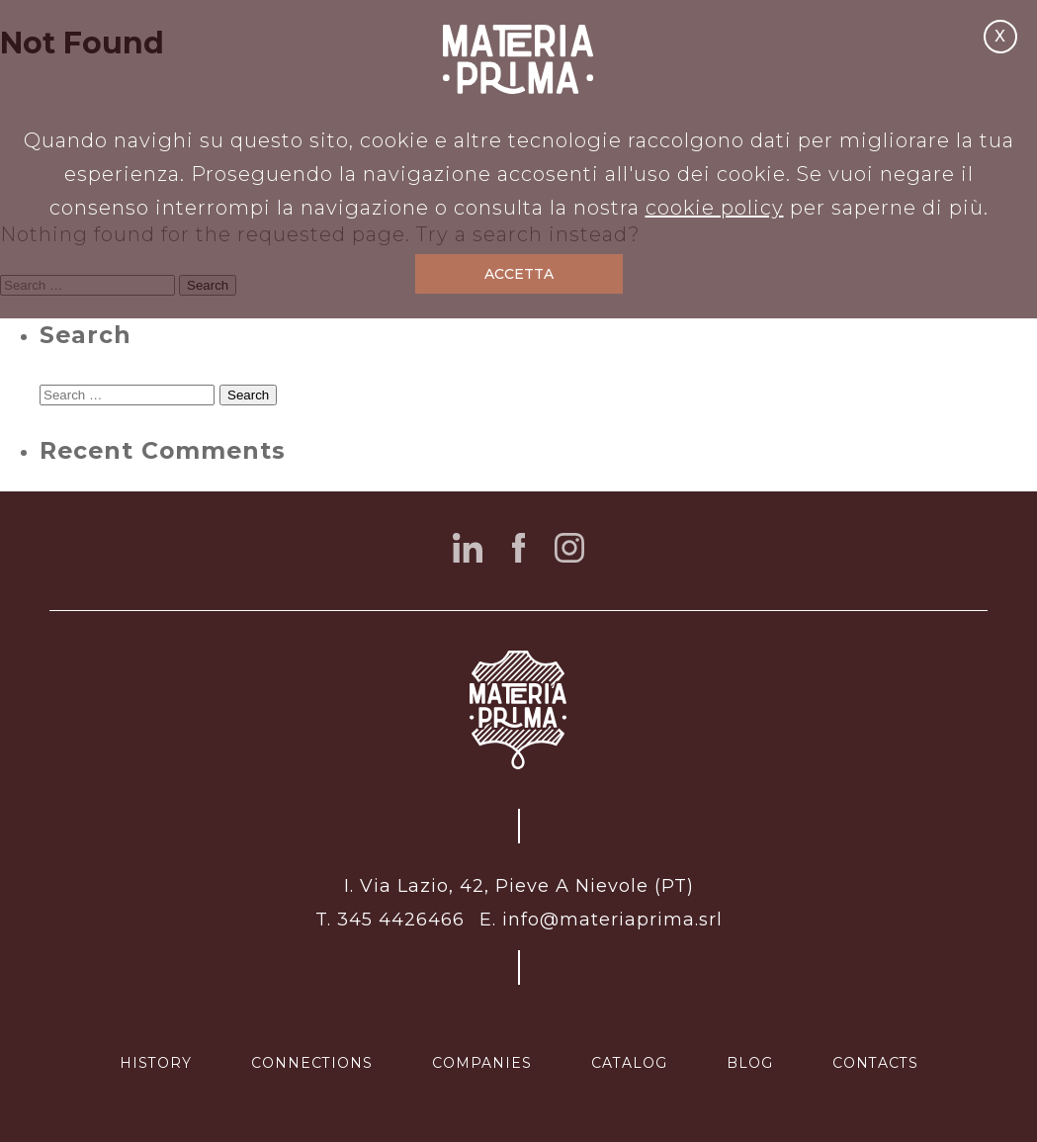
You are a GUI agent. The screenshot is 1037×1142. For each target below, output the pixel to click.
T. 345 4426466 (390, 919)
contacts (875, 1063)
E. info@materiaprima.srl (601, 919)
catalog (629, 1063)
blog (750, 1063)
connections (312, 1063)
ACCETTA (519, 274)
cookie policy (715, 208)
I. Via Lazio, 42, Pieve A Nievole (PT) (519, 886)
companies (482, 1063)
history (156, 1063)
